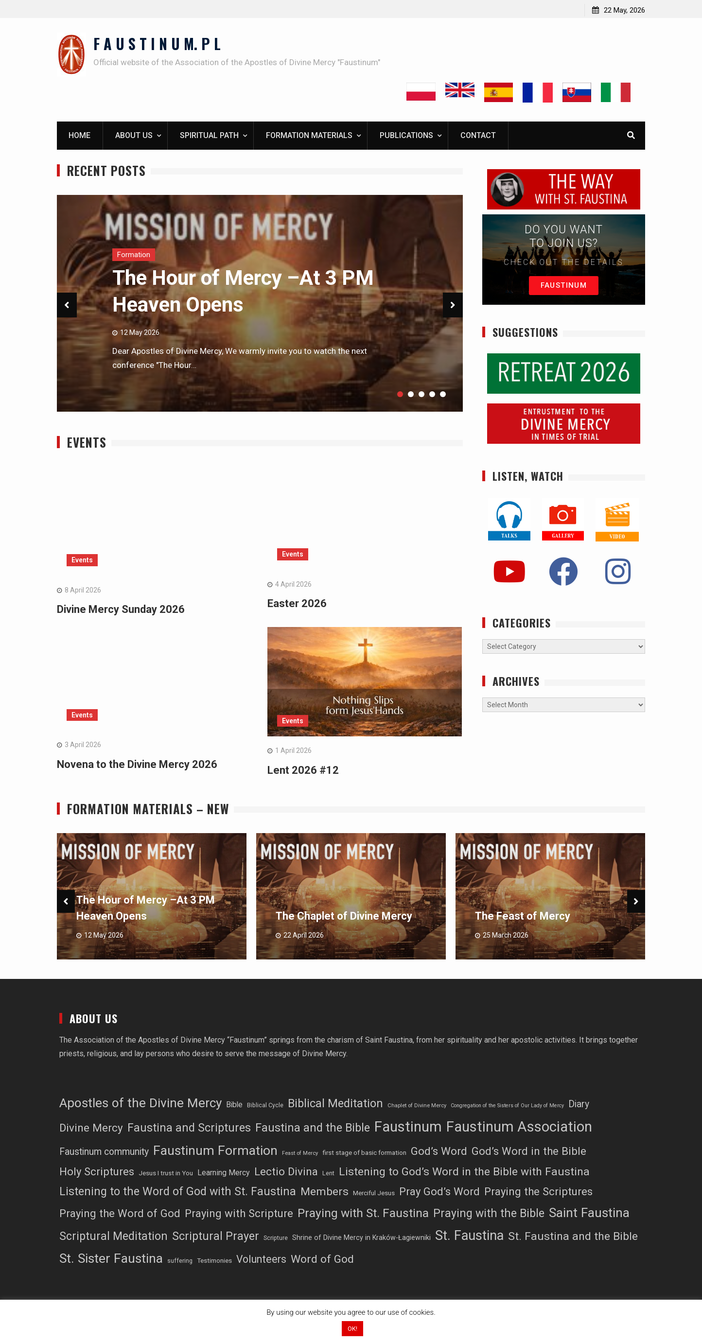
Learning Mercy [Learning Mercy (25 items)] (223, 1173)
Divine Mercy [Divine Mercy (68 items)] (91, 1128)
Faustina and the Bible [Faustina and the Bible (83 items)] (312, 1128)
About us (134, 135)
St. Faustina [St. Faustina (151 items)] (469, 1236)
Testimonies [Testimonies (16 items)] (214, 1261)
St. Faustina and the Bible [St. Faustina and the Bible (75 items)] (573, 1236)
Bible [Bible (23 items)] (234, 1105)
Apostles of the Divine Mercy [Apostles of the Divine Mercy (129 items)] (140, 1103)
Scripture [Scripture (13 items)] (275, 1238)
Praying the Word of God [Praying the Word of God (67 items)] (119, 1213)
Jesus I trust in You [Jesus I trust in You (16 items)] (166, 1173)
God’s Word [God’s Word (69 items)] (439, 1152)
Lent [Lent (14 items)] (328, 1173)
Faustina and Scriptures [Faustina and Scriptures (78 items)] (189, 1128)
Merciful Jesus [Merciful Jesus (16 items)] (374, 1193)
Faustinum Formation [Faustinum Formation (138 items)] (215, 1151)
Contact (478, 135)
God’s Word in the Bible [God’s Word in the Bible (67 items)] (529, 1152)
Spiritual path (209, 135)
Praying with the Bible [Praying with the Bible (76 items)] (488, 1213)
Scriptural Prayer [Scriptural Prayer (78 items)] (215, 1236)
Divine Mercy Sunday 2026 (121, 610)
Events (82, 560)
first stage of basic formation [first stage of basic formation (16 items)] (364, 1153)
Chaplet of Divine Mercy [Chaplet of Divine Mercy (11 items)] (416, 1106)
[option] (151, 897)
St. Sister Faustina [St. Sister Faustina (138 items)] (111, 1259)
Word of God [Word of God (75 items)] (322, 1260)
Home (79, 135)
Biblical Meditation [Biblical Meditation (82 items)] (335, 1104)
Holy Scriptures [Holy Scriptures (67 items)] (96, 1172)
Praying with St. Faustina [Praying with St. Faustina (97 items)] (363, 1213)
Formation (133, 255)
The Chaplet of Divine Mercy (344, 916)
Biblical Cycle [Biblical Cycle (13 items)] (265, 1105)
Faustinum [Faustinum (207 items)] (408, 1127)
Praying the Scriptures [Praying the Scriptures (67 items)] (538, 1191)
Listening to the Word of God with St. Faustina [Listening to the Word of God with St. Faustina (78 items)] (177, 1192)
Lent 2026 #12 (303, 771)
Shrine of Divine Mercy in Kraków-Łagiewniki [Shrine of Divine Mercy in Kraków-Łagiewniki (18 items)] (361, 1238)
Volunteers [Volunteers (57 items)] (261, 1260)
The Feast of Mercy (522, 916)
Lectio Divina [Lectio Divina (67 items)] (286, 1172)
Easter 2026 (297, 604)
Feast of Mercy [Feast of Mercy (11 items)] (300, 1154)
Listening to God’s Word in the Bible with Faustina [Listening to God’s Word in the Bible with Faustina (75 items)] (464, 1172)
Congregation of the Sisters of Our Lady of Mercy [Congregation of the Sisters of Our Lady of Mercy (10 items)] (507, 1106)
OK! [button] (352, 1328)
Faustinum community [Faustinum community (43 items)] (104, 1152)
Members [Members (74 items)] (324, 1192)
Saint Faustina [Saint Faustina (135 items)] (589, 1212)
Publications (406, 135)
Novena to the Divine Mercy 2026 (137, 765)
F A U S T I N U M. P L (157, 43)
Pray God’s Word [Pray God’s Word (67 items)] (439, 1191)
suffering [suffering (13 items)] (180, 1261)
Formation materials (309, 135)
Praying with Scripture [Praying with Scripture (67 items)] (239, 1213)
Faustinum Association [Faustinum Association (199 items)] (519, 1127)
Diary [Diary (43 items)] (578, 1104)
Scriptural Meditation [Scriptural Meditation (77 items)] (113, 1236)
